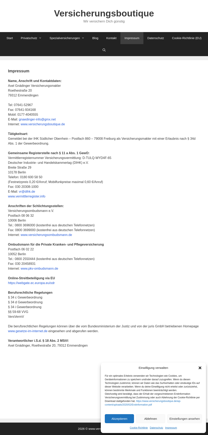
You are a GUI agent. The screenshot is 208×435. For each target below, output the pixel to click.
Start (9, 38)
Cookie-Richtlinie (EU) (187, 38)
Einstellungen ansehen (184, 418)
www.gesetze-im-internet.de (27, 331)
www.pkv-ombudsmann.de (39, 268)
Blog (95, 38)
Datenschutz (156, 427)
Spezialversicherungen (69, 38)
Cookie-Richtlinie (139, 427)
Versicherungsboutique (104, 13)
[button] (200, 368)
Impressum (171, 427)
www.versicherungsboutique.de (43, 124)
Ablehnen (150, 418)
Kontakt (111, 38)
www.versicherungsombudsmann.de (46, 235)
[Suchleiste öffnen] (104, 50)
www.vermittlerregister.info (26, 196)
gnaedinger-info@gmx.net (37, 119)
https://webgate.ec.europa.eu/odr (31, 283)
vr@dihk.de (27, 191)
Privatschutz (33, 38)
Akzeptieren (119, 418)
